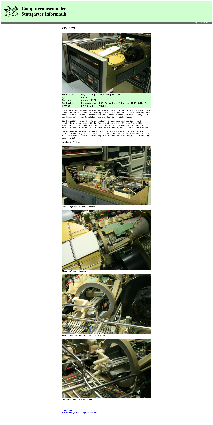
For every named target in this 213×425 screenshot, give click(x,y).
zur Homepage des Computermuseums (80, 422)
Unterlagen (67, 420)
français (207, 23)
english (198, 23)
